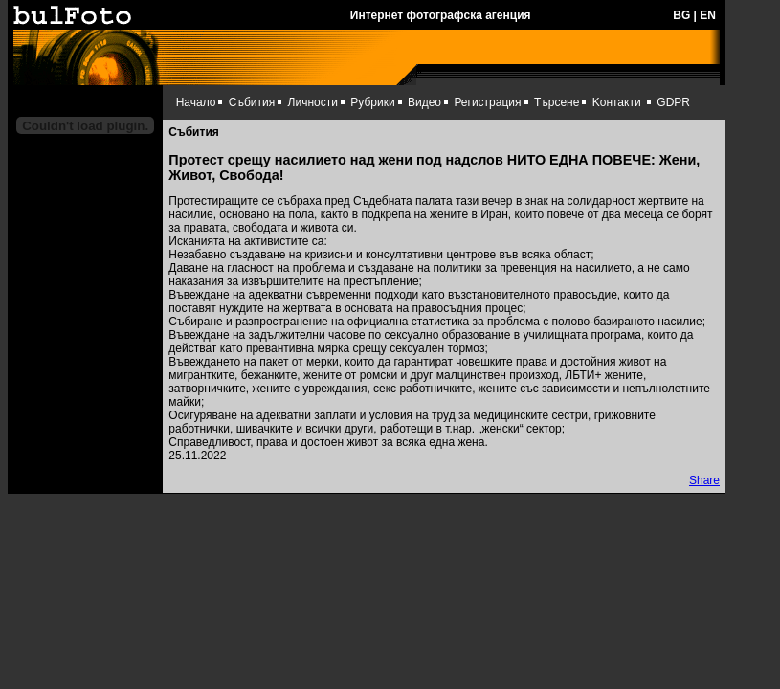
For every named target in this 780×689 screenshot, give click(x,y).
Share (704, 480)
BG (681, 15)
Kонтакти (616, 102)
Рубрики (372, 102)
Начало (196, 102)
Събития (252, 102)
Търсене (556, 102)
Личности (313, 102)
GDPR (673, 102)
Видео (424, 102)
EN (708, 15)
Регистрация (487, 102)
